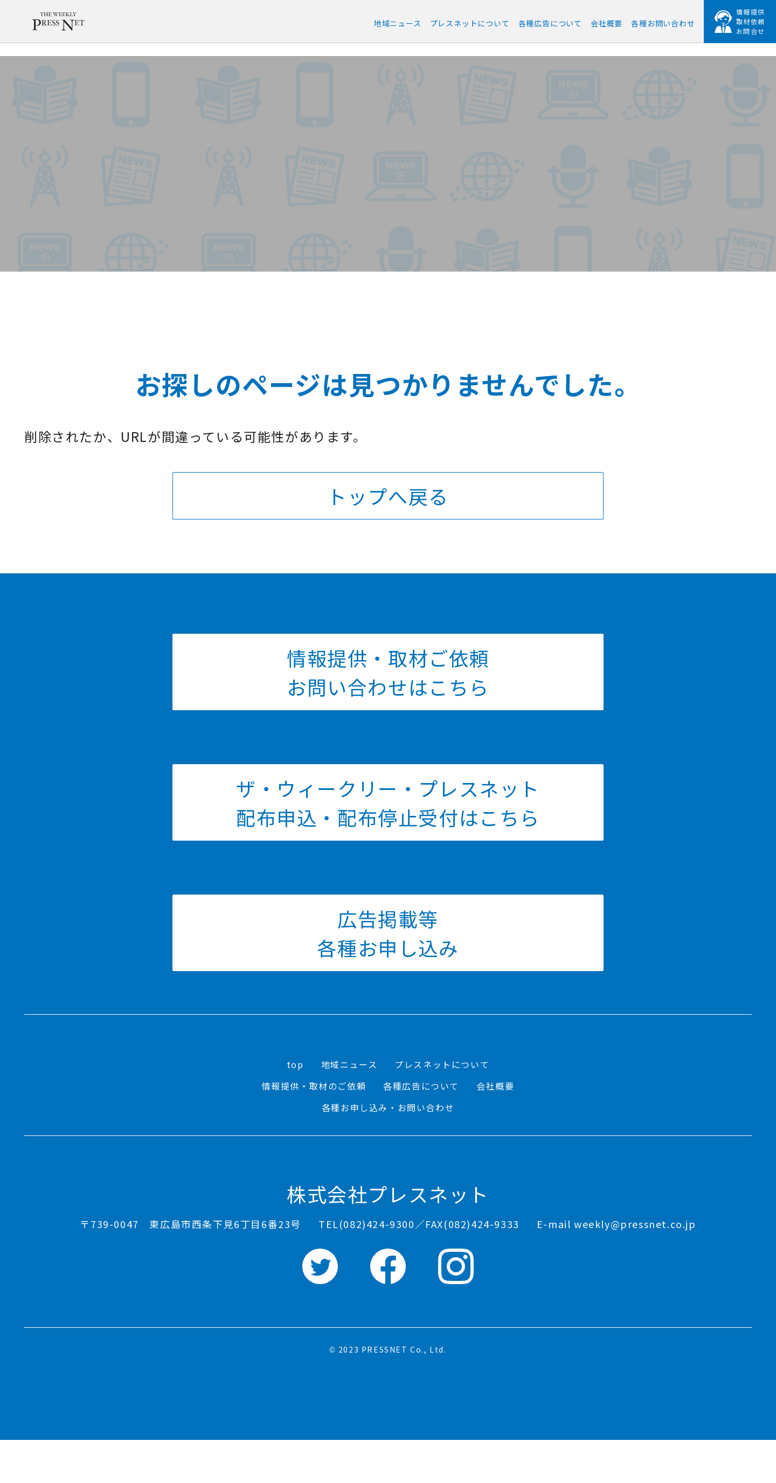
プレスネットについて (441, 1064)
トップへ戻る (388, 496)
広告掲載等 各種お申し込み (388, 932)
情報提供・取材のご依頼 (314, 1085)
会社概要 (495, 1085)
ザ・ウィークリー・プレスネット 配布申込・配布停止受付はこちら (388, 802)
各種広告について (421, 1085)
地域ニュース (349, 1064)
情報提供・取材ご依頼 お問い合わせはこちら (388, 672)
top (295, 1064)
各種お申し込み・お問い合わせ (388, 1107)
